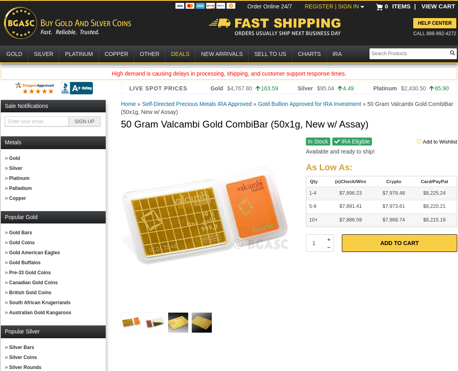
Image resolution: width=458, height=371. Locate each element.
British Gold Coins (30, 292)
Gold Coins (22, 242)
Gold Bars (20, 232)
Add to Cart (399, 243)
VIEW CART (438, 6)
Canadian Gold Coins (33, 282)
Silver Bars (21, 347)
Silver (15, 168)
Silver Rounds (25, 367)
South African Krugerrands (40, 302)
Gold (14, 158)
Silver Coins (23, 357)
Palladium (20, 188)
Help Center (435, 23)
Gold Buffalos (25, 262)
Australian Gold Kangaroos (40, 312)
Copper (17, 198)
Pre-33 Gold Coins (30, 272)
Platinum (19, 178)
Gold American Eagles (34, 252)
